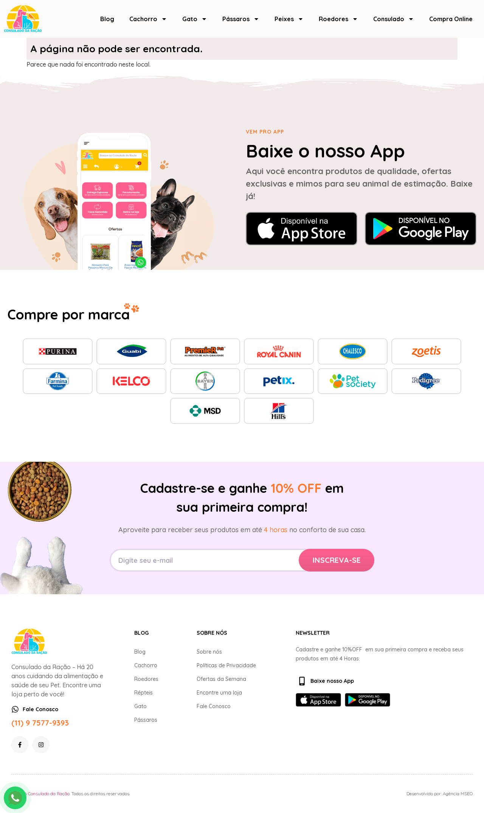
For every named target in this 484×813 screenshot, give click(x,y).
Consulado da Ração (49, 793)
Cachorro (148, 19)
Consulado (393, 19)
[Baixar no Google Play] (420, 228)
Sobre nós (209, 651)
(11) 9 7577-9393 (40, 722)
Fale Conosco (214, 706)
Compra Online (451, 19)
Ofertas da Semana (221, 679)
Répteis (143, 692)
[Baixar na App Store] (301, 228)
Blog (107, 19)
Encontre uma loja (219, 692)
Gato (194, 19)
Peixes (289, 19)
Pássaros (240, 19)
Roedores (338, 19)
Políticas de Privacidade (226, 665)
